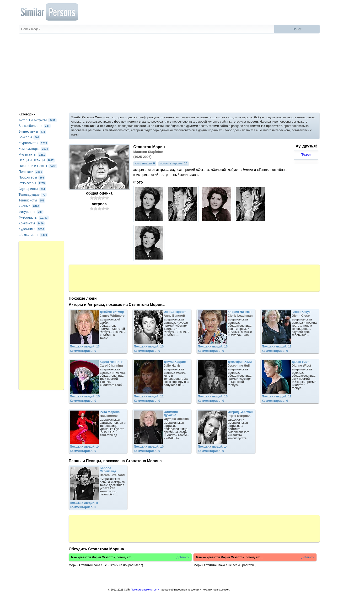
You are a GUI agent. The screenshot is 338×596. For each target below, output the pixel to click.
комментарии (145, 163)
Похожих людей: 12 (277, 396)
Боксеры (29, 137)
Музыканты (32, 154)
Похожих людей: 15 (213, 346)
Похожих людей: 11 (149, 396)
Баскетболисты (35, 126)
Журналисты (33, 143)
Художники (32, 229)
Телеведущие (33, 194)
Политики (31, 171)
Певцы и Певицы (37, 160)
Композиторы (34, 149)
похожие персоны (173, 163)
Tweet (306, 155)
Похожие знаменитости (145, 589)
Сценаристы (32, 189)
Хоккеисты (32, 223)
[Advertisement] (169, 72)
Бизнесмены (32, 131)
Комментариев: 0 (83, 350)
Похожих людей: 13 (85, 346)
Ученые (29, 206)
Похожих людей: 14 (85, 446)
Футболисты (34, 217)
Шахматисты (33, 235)
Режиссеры (32, 183)
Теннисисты (32, 200)
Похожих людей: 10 (149, 346)
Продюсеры (32, 177)
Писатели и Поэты (38, 166)
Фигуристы (31, 212)
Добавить (183, 557)
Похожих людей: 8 (84, 502)
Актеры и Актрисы (38, 120)
